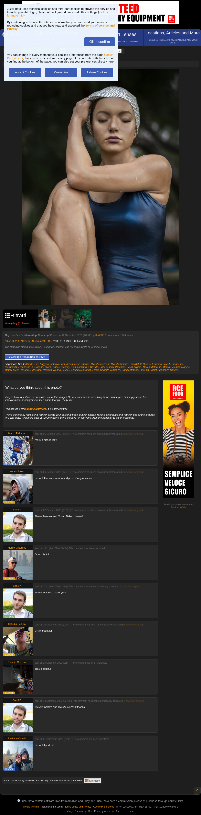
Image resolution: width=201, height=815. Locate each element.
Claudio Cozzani (100, 364)
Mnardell (36, 369)
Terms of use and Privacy (78, 806)
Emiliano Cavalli (161, 364)
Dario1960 (136, 364)
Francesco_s (25, 367)
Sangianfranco (130, 369)
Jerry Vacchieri (117, 367)
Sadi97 (99, 335)
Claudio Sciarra (119, 364)
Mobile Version (31, 806)
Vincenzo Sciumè (168, 369)
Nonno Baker (60, 369)
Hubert (103, 367)
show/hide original (132, 434)
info (183, 507)
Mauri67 (25, 369)
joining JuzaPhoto (35, 408)
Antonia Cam (57, 364)
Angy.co (44, 364)
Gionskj (65, 367)
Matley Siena (12, 369)
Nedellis (47, 369)
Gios (73, 367)
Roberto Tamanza (110, 369)
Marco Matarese (152, 367)
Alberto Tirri (31, 364)
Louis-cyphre (134, 367)
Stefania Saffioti (148, 369)
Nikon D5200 (12, 341)
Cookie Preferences (103, 806)
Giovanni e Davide (87, 367)
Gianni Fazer (52, 367)
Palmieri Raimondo (80, 369)
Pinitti (95, 369)
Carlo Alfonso (82, 364)
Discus (147, 364)
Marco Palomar (171, 367)
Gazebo (38, 367)
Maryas (185, 367)
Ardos (69, 364)
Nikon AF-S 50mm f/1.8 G (35, 341)
